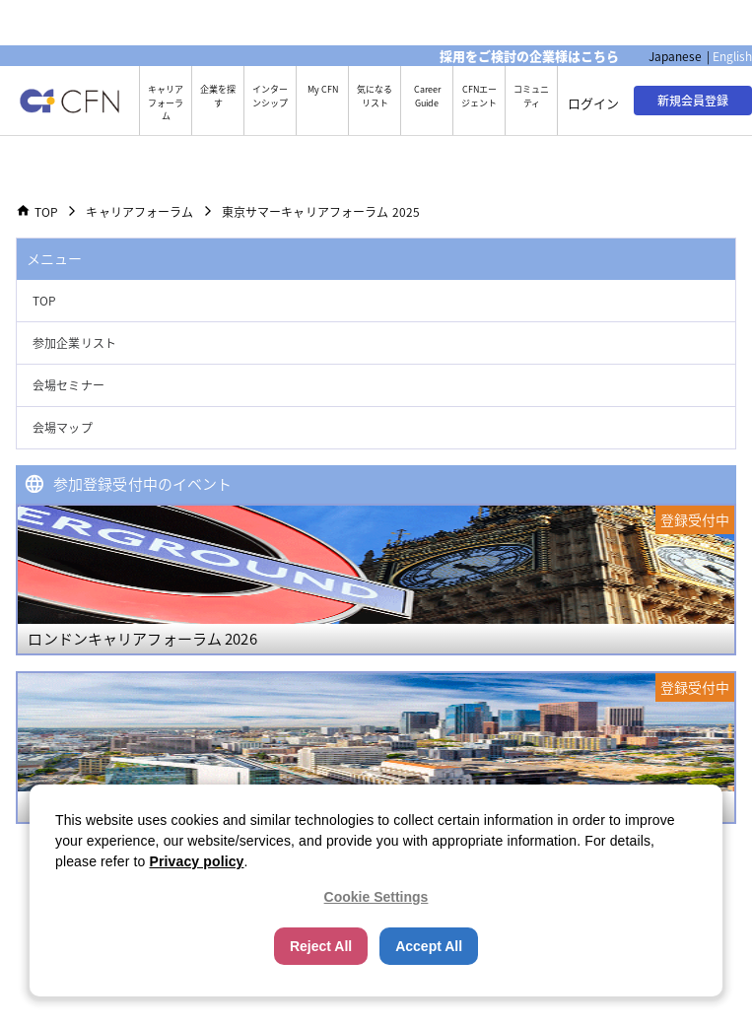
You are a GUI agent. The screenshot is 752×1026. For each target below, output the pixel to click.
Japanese (675, 56)
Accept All (428, 946)
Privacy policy (197, 861)
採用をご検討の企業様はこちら (529, 55)
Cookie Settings (376, 897)
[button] (376, 301)
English (732, 56)
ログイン (593, 103)
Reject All (321, 946)
